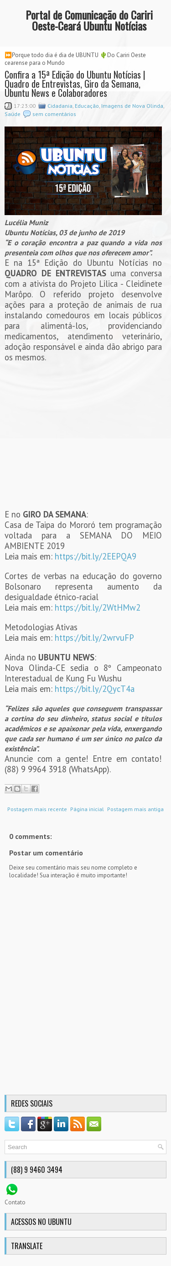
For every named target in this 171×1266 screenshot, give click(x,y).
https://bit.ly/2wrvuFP (94, 637)
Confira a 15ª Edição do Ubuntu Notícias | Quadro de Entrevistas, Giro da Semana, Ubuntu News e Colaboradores (75, 83)
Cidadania (60, 105)
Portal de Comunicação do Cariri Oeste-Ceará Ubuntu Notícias (89, 20)
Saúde (13, 114)
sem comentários (54, 114)
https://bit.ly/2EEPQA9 (95, 556)
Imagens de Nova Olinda (132, 105)
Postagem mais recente (37, 809)
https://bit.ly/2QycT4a (95, 688)
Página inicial (87, 809)
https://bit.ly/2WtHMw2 (97, 607)
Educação (87, 105)
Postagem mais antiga (135, 809)
